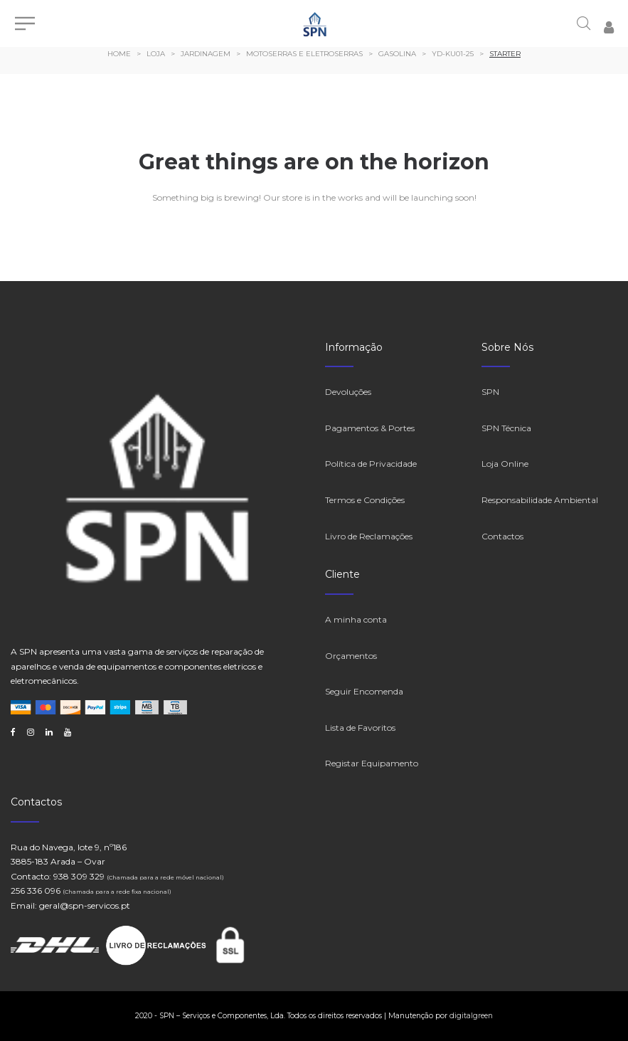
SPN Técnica (506, 428)
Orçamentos (351, 655)
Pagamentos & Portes (370, 428)
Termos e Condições (365, 500)
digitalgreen (471, 1015)
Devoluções (348, 391)
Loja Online (504, 463)
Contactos (502, 536)
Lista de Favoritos (360, 727)
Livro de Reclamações (369, 536)
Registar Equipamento (371, 763)
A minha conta (356, 619)
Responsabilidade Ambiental (539, 500)
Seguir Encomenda (364, 691)
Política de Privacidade (371, 463)
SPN (490, 391)
